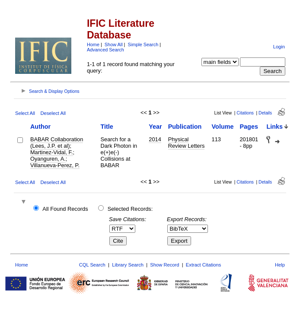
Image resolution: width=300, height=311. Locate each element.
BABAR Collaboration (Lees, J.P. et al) (56, 142)
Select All (25, 113)
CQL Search (92, 264)
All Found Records (65, 209)
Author (40, 126)
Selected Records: (130, 209)
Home (93, 44)
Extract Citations (203, 264)
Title (107, 126)
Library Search (128, 264)
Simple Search (143, 44)
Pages (248, 126)
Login (279, 46)
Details (265, 113)
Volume (223, 126)
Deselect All (52, 113)
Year (155, 126)
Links (274, 126)
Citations (245, 113)
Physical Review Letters (186, 142)
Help (280, 264)
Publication (185, 126)
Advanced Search (105, 49)
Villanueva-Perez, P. (55, 165)
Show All (114, 44)
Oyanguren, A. (48, 159)
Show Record (164, 264)
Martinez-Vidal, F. (51, 152)
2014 (155, 139)
